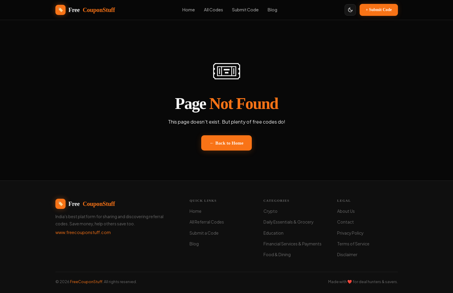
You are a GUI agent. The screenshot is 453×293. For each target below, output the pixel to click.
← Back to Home (226, 142)
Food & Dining (277, 254)
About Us (346, 211)
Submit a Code (204, 233)
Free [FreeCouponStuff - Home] (85, 10)
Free (85, 204)
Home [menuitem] (188, 9)
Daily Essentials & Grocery (288, 221)
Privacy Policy (350, 233)
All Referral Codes (207, 221)
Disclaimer (347, 254)
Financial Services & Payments (292, 243)
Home (195, 211)
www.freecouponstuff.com (83, 232)
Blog (194, 243)
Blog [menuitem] (272, 9)
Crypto (270, 211)
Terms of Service (353, 243)
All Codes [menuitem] (213, 9)
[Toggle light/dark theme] (350, 10)
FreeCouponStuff (86, 281)
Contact (345, 221)
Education (273, 233)
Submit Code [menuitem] (245, 9)
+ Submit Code (379, 9)
